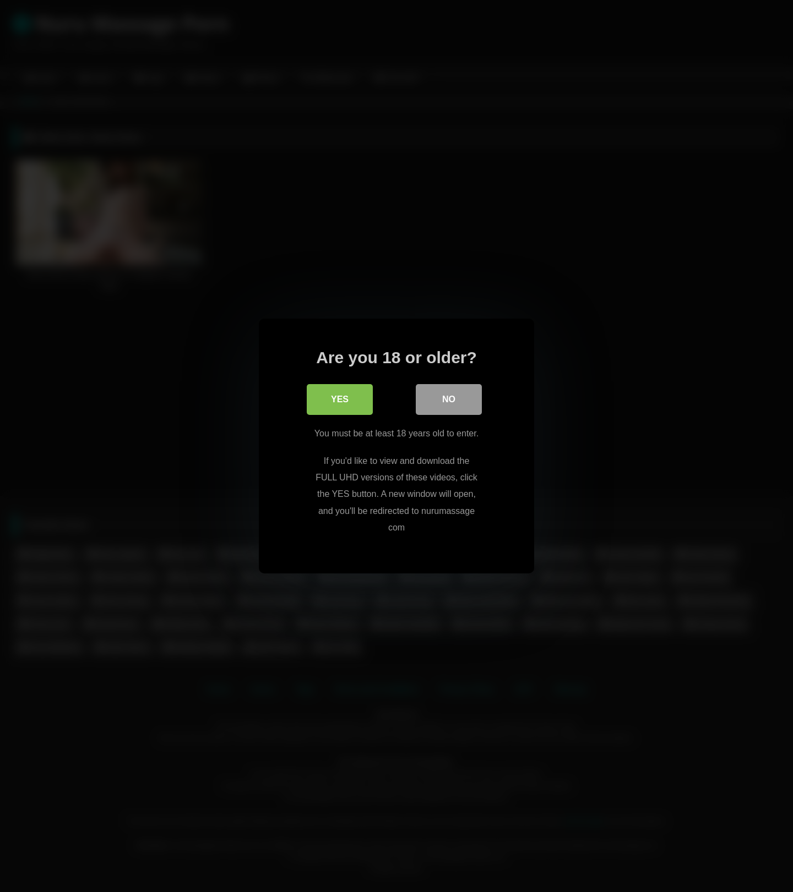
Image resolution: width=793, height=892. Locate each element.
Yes (340, 399)
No (448, 399)
